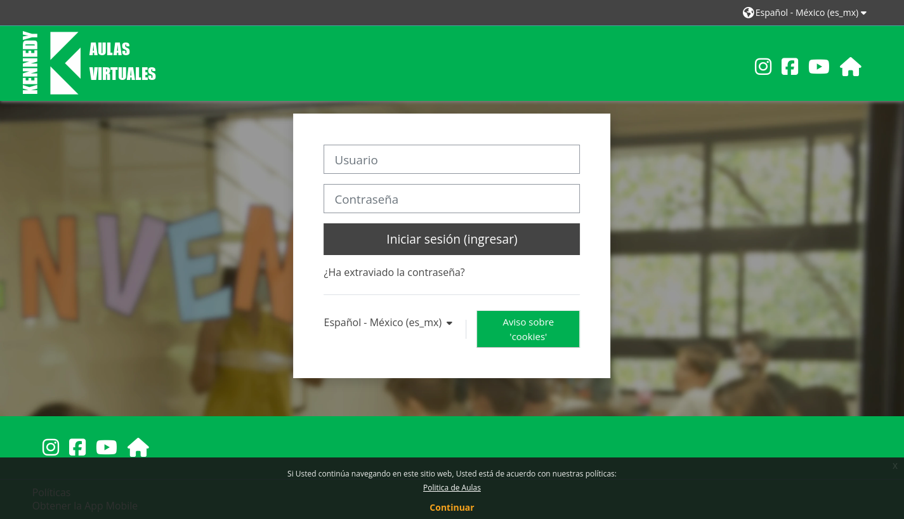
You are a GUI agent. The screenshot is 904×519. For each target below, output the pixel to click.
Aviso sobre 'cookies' (528, 329)
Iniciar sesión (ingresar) (451, 238)
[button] (806, 12)
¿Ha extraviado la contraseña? (394, 272)
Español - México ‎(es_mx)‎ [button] (384, 322)
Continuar (451, 507)
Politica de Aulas (452, 487)
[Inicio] (89, 62)
